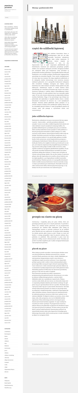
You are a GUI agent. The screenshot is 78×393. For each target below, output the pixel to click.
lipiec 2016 (7, 289)
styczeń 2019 (7, 232)
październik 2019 (8, 221)
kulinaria (7, 345)
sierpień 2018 (8, 240)
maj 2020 (7, 211)
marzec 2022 (7, 164)
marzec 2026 (7, 71)
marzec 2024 (7, 119)
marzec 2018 (7, 249)
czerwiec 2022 (8, 157)
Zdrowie (6, 371)
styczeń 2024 (7, 124)
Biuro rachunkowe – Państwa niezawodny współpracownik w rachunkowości (11, 28)
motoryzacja (7, 348)
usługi (6, 367)
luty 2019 (7, 230)
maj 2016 (7, 294)
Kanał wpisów (8, 383)
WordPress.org (8, 387)
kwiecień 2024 (8, 116)
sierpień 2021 (8, 180)
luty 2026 (7, 74)
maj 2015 (7, 318)
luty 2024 (7, 121)
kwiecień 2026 (8, 69)
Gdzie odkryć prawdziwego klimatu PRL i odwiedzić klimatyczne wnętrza (11, 39)
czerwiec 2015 (8, 315)
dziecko (6, 338)
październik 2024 (8, 102)
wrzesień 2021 (8, 178)
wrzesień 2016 (8, 284)
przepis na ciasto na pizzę (47, 216)
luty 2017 (7, 275)
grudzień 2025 (8, 79)
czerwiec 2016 (8, 292)
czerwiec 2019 (8, 225)
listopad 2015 (8, 303)
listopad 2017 (8, 256)
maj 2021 (7, 187)
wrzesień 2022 (8, 150)
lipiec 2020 (7, 209)
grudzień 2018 (8, 235)
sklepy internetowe (9, 360)
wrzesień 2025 (8, 83)
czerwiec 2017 (8, 266)
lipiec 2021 (7, 183)
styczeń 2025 (7, 98)
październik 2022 (8, 147)
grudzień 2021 (8, 171)
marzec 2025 (7, 95)
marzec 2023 (7, 140)
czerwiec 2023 (8, 135)
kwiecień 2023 (8, 138)
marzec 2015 (7, 322)
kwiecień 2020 (8, 213)
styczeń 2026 (7, 76)
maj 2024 (7, 114)
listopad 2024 (8, 100)
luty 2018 (7, 251)
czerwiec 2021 (8, 185)
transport (7, 362)
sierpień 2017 (8, 261)
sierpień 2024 (8, 107)
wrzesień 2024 (8, 105)
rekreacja (7, 357)
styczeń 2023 (7, 142)
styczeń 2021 (7, 197)
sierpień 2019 (8, 223)
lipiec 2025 (7, 86)
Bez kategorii (8, 334)
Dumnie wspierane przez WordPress (40, 354)
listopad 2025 (8, 81)
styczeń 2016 (7, 299)
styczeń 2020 (7, 218)
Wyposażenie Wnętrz (9, 369)
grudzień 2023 (8, 126)
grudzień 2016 (8, 280)
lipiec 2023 (7, 133)
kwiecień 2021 (8, 190)
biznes (6, 336)
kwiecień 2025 (8, 93)
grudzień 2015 (8, 301)
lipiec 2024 (7, 109)
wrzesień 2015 (8, 308)
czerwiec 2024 (8, 112)
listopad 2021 (8, 173)
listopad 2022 (8, 145)
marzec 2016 (7, 296)
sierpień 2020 (8, 206)
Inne (6, 343)
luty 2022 (7, 166)
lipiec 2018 (7, 242)
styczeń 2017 (7, 277)
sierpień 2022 (8, 152)
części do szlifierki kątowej (48, 48)
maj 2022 (7, 159)
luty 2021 (7, 195)
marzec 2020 (7, 216)
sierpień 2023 (8, 131)
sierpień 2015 (8, 311)
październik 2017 (8, 258)
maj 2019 (7, 228)
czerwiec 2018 (8, 244)
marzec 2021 (7, 192)
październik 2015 (8, 306)
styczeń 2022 (7, 169)
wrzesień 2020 (8, 204)
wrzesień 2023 (8, 128)
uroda (6, 364)
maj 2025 (7, 90)
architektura (7, 331)
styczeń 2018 (7, 254)
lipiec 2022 (7, 154)
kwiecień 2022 (8, 161)
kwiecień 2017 (8, 270)
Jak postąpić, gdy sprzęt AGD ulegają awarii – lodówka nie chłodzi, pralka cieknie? (11, 33)
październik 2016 (8, 282)
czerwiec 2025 (8, 88)
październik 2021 (8, 176)
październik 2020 (8, 202)
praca (6, 350)
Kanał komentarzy (9, 385)
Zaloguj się (7, 380)
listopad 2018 (8, 237)
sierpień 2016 (8, 287)
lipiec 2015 (7, 313)
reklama (6, 353)
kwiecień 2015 (8, 320)
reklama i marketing (9, 355)
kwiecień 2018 (8, 247)
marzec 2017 (7, 273)
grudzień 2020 (8, 199)
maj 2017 (7, 268)
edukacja (7, 341)
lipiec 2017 (7, 263)
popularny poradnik (9, 6)
